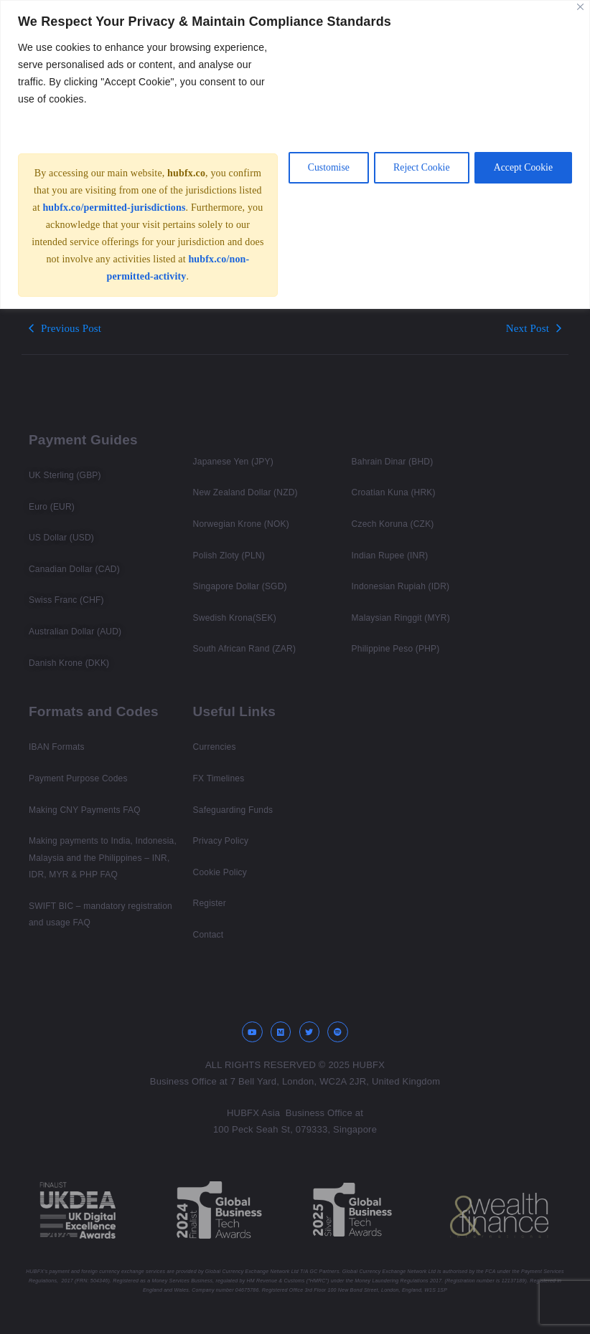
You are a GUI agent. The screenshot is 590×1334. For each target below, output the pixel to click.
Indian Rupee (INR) (390, 556)
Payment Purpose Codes (78, 778)
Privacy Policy (220, 841)
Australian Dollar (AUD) (75, 631)
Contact (208, 935)
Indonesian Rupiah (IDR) (401, 586)
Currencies (214, 747)
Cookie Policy (220, 872)
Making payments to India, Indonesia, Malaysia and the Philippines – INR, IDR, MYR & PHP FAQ (103, 858)
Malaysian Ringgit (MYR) (401, 618)
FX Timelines (219, 778)
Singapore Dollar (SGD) (240, 586)
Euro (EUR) (52, 507)
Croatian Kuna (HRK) (394, 492)
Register (209, 903)
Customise (318, 176)
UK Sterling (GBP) (65, 475)
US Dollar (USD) (61, 538)
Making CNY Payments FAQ (85, 810)
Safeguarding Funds (233, 810)
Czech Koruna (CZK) (393, 524)
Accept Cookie (521, 176)
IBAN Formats (57, 747)
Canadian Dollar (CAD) (74, 569)
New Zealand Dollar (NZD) (245, 492)
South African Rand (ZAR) (244, 649)
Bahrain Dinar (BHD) (393, 462)
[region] (295, 163)
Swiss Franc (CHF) (66, 600)
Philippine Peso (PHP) (396, 649)
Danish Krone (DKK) (69, 663)
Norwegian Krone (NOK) (241, 524)
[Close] (580, 7)
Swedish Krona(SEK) (234, 618)
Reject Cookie (415, 176)
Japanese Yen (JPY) (233, 462)
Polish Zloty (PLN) (229, 556)
